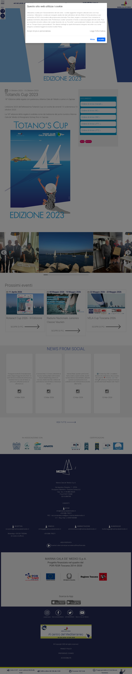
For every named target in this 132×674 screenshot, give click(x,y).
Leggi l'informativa (97, 31)
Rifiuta (92, 39)
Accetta (101, 39)
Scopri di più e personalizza (39, 31)
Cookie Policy (57, 27)
